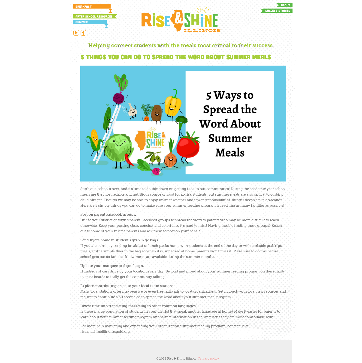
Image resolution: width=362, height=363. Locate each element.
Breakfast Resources (83, 7)
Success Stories (277, 10)
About (285, 5)
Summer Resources (83, 22)
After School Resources (94, 16)
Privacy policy (208, 358)
